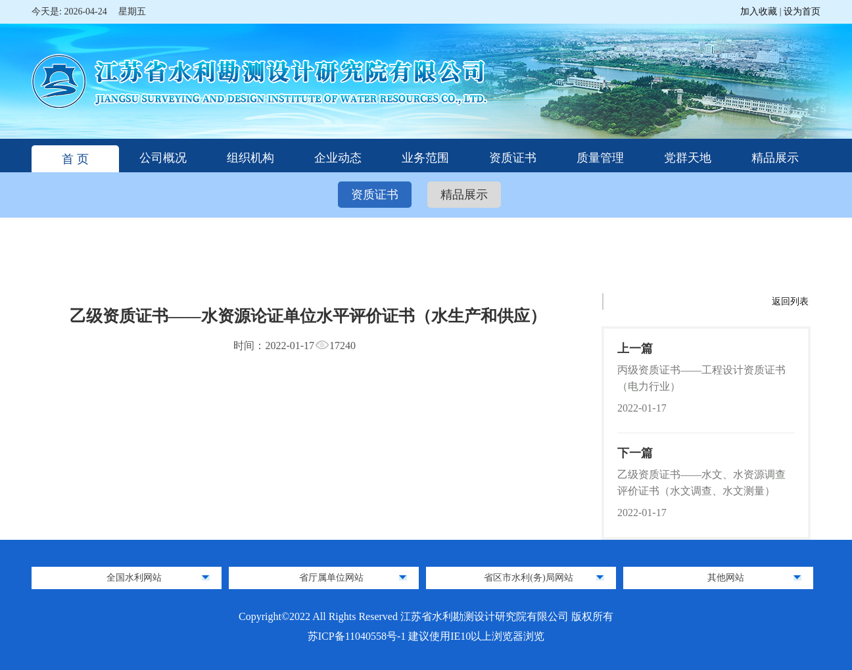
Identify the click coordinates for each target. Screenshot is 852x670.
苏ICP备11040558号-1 (358, 636)
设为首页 (802, 11)
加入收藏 (760, 11)
